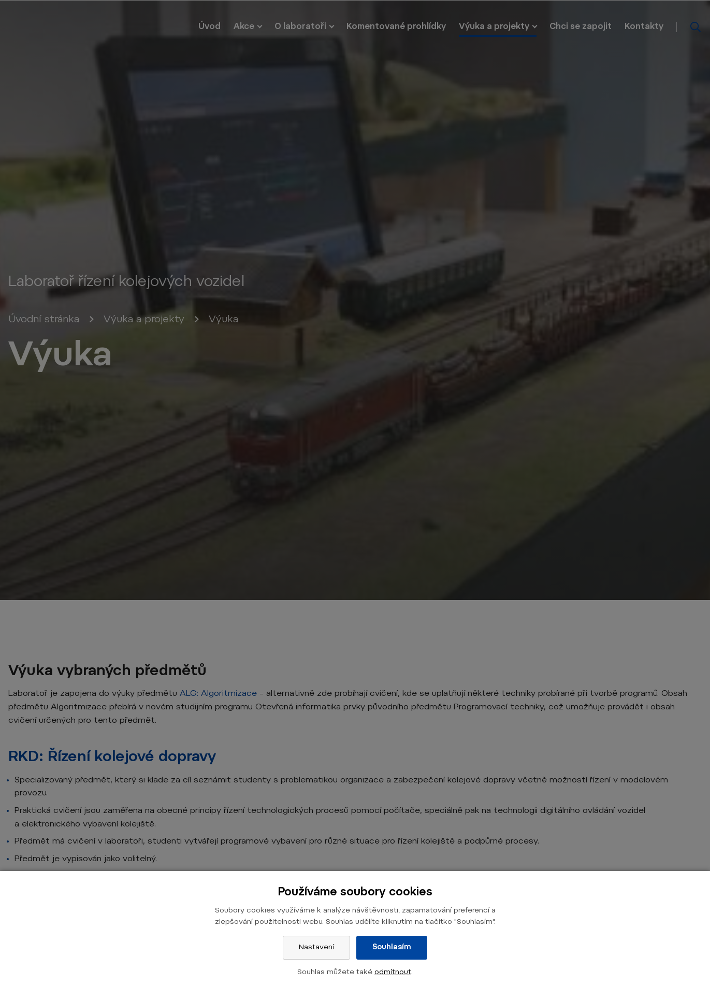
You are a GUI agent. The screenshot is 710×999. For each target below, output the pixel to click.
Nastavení (316, 947)
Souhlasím (391, 947)
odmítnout (392, 972)
